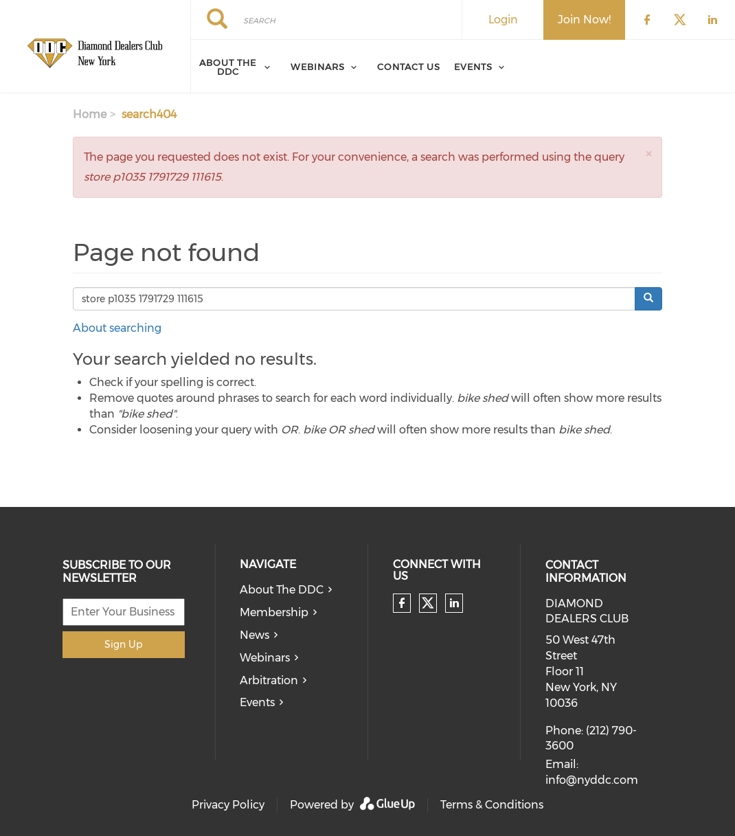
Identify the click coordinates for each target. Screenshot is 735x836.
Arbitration (269, 680)
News (254, 635)
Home (89, 114)
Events (473, 66)
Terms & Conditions (491, 804)
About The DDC (282, 589)
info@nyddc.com (591, 780)
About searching (117, 328)
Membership (274, 612)
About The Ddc (227, 67)
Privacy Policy (228, 804)
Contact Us (408, 66)
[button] (648, 153)
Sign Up (123, 644)
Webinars (318, 66)
